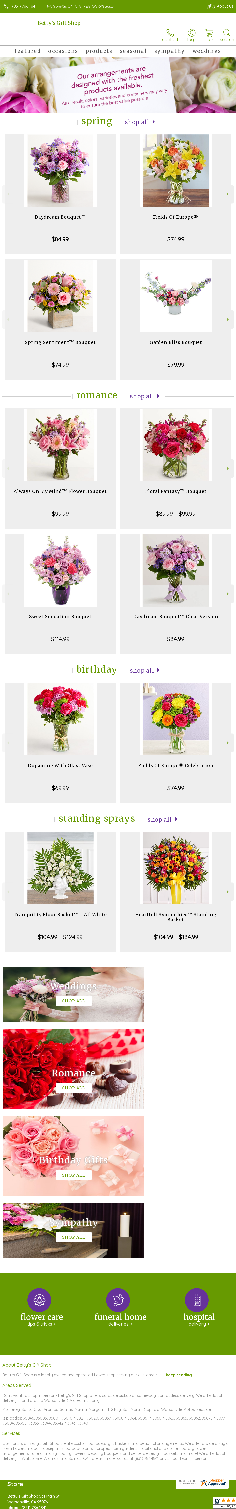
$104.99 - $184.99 (176, 937)
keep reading (179, 1225)
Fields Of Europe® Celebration (176, 765)
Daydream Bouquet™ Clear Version (175, 616)
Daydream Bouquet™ (60, 217)
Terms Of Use (120, 1504)
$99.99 (60, 513)
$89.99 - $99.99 (176, 513)
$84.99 (60, 239)
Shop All (137, 122)
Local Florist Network (184, 1504)
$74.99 (175, 239)
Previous (7, 194)
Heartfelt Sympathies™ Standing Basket (176, 917)
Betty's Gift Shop (59, 23)
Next (228, 194)
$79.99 (175, 364)
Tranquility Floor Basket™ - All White (60, 914)
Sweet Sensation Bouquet (60, 616)
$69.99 (60, 788)
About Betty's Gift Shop (27, 1216)
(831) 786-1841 (24, 6)
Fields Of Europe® (175, 217)
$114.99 (60, 639)
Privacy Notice (149, 1504)
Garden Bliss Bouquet (176, 342)
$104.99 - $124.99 (60, 937)
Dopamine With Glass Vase (60, 765)
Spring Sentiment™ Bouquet (60, 342)
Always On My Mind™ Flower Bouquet (60, 491)
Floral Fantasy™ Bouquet (176, 491)
